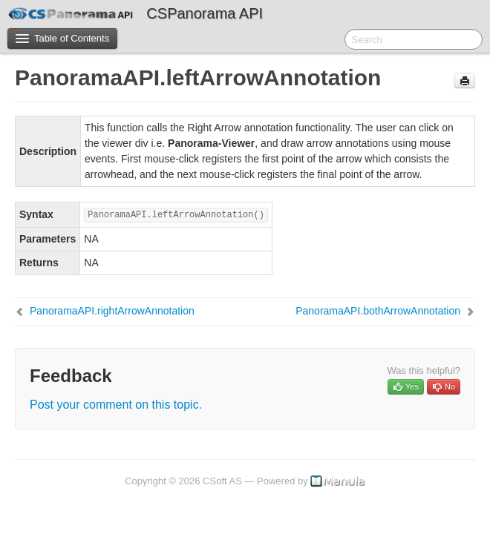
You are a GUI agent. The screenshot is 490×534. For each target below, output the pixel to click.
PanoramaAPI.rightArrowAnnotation (112, 311)
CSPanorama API (204, 13)
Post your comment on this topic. (116, 404)
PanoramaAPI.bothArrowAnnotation (377, 311)
